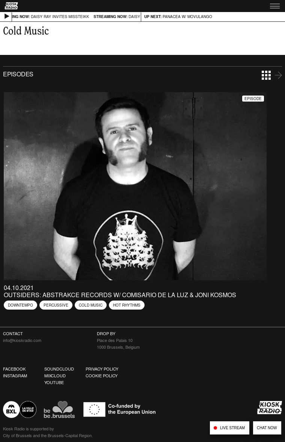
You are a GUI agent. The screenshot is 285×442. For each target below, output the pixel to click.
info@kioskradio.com (22, 340)
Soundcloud (59, 369)
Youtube (54, 383)
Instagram (15, 376)
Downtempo (20, 305)
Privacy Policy (102, 369)
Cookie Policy (102, 376)
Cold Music (91, 305)
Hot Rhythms (126, 305)
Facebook (14, 369)
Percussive (56, 305)
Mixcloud (55, 376)
